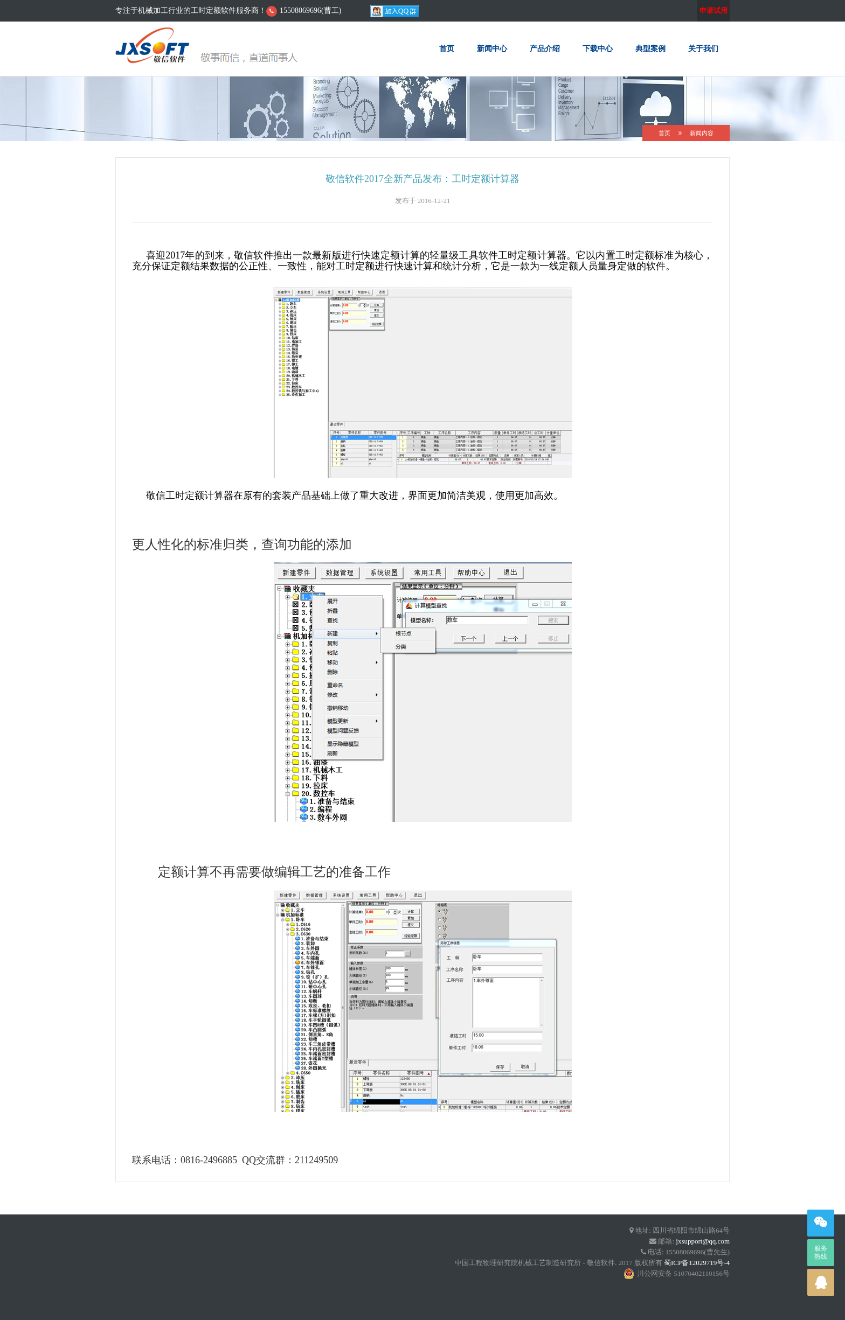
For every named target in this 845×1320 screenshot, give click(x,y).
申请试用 (713, 10)
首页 (446, 48)
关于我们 (703, 48)
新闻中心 (492, 48)
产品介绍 (545, 48)
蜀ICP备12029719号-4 (697, 1263)
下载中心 (598, 48)
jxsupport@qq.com (703, 1241)
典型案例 (650, 48)
